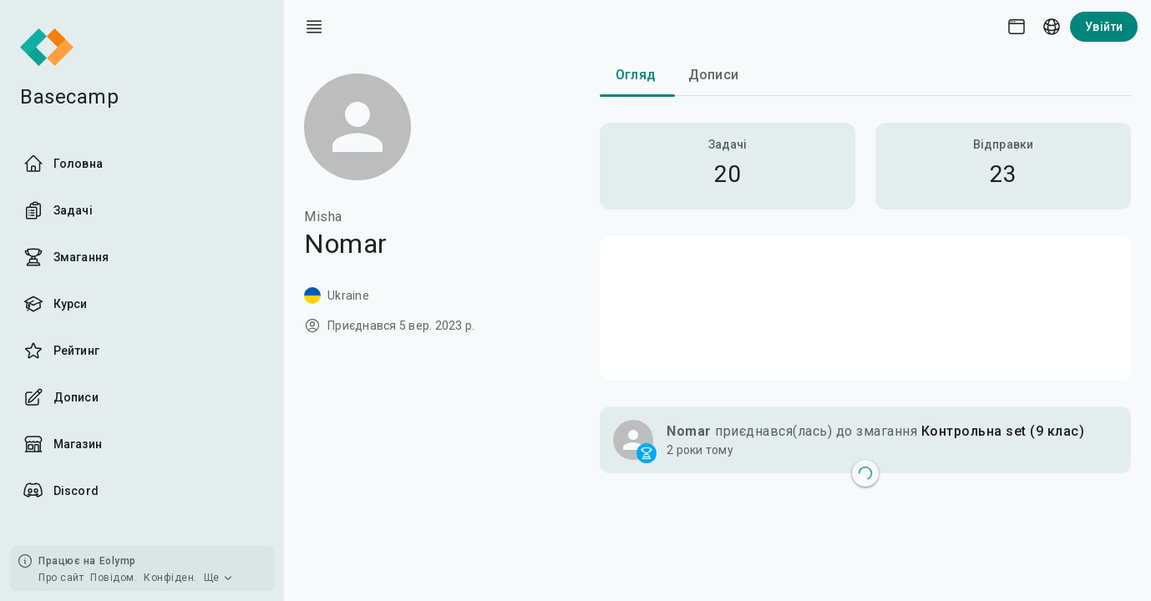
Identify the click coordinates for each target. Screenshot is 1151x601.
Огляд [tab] (636, 75)
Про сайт (61, 577)
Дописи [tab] (713, 75)
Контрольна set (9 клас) (1003, 431)
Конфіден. (170, 577)
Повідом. (113, 577)
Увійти (1104, 26)
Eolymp (117, 561)
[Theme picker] (1016, 26)
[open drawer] (314, 26)
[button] (865, 440)
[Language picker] (1051, 26)
